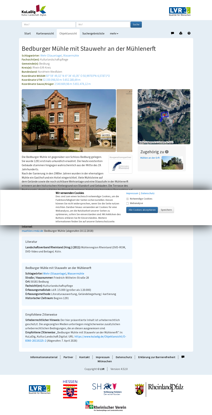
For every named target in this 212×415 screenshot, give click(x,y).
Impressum (103, 357)
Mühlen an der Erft (150, 158)
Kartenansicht (45, 34)
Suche (136, 24)
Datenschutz (124, 357)
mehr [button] (114, 34)
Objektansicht (68, 34)
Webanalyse (134, 203)
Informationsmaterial (43, 357)
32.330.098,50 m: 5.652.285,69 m (61, 80)
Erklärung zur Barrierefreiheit (156, 357)
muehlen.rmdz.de (32, 231)
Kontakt (84, 357)
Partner (68, 357)
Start (27, 34)
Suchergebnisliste (93, 34)
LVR (102, 369)
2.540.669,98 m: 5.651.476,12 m (72, 84)
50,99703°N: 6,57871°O (96, 76)
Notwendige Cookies (139, 199)
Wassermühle (71, 56)
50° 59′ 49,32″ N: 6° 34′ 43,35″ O (64, 76)
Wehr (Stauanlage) (51, 56)
